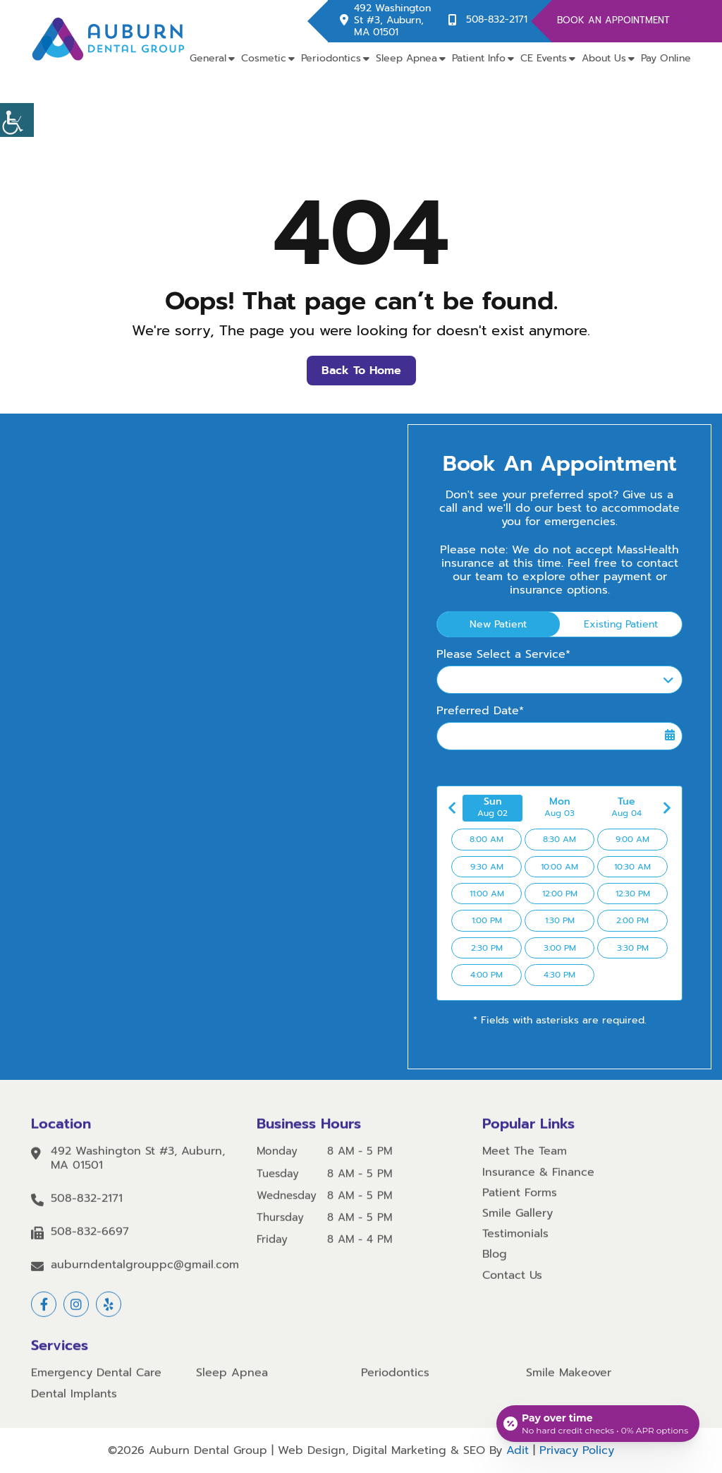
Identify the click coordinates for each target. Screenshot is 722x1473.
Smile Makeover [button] (568, 1381)
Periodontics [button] (331, 58)
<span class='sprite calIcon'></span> (670, 735)
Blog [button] (494, 1263)
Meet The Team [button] (524, 1160)
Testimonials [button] (515, 1242)
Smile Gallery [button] (517, 1222)
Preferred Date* (480, 711)
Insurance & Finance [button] (538, 1180)
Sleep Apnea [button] (406, 58)
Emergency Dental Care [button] (96, 1381)
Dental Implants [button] (74, 1402)
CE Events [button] (543, 58)
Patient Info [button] (479, 58)
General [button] (208, 58)
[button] (17, 120)
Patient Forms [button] (519, 1201)
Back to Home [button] (361, 370)
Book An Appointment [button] (613, 20)
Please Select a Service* (503, 654)
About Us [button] (604, 58)
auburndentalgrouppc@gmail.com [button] (145, 1273)
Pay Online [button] (666, 58)
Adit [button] (517, 1450)
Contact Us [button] (512, 1283)
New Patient (498, 624)
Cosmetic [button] (263, 58)
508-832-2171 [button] (496, 20)
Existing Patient (621, 624)
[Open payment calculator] (597, 1423)
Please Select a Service (510, 680)
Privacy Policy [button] (576, 1450)
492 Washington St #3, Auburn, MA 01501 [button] (392, 20)
